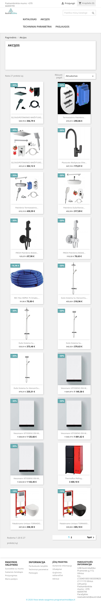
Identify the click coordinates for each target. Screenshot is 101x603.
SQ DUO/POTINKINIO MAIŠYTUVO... (26, 117)
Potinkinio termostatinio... (26, 207)
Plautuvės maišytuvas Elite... (74, 162)
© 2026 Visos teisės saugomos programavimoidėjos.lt (50, 599)
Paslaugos (62, 26)
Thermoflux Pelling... (74, 478)
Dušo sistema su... (27, 343)
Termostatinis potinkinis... (74, 117)
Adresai (55, 578)
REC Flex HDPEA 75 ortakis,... (27, 298)
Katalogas (30, 19)
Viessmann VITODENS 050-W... (74, 388)
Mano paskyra (11, 579)
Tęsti (91, 537)
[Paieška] (79, 13)
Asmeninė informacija (62, 565)
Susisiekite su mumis (14, 568)
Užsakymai (57, 569)
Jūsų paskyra (59, 562)
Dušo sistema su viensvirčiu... (74, 298)
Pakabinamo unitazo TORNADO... (26, 523)
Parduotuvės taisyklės (38, 566)
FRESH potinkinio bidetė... (27, 253)
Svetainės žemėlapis (14, 572)
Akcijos (45, 19)
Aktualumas (80, 76)
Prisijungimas (11, 575)
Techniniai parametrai (37, 26)
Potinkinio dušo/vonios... (74, 207)
